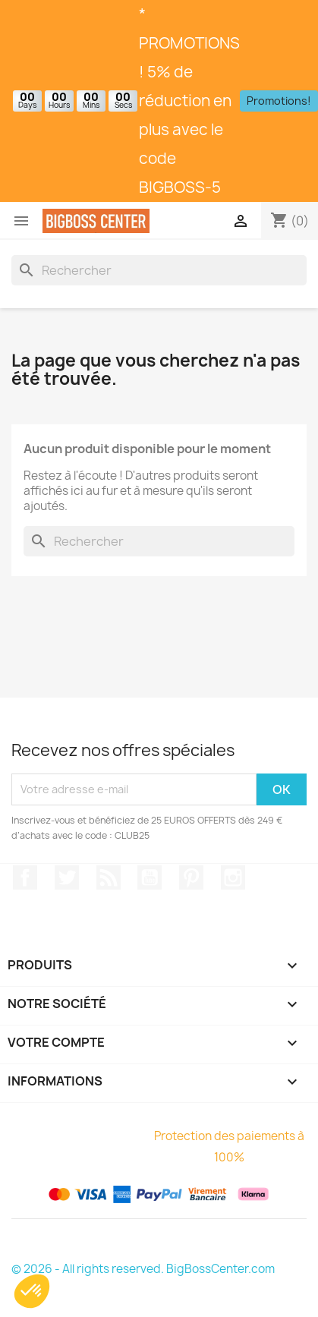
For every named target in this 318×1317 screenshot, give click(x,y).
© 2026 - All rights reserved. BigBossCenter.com (143, 1269)
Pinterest (191, 877)
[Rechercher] (159, 270)
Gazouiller (67, 877)
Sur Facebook (25, 877)
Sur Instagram (233, 877)
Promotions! (279, 100)
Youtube (149, 877)
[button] (32, 1291)
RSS (108, 877)
